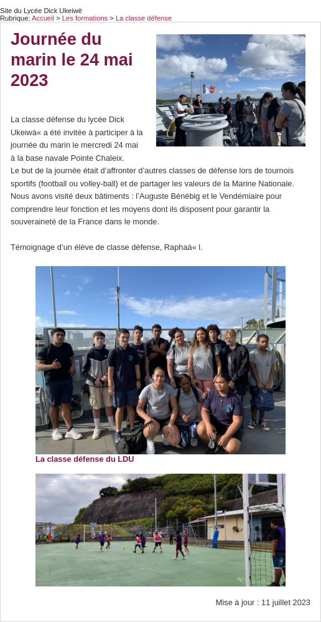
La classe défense (144, 18)
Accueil (43, 18)
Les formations (85, 18)
